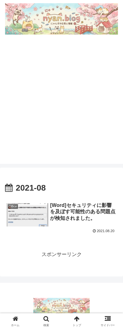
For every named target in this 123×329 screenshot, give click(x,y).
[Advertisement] (61, 102)
